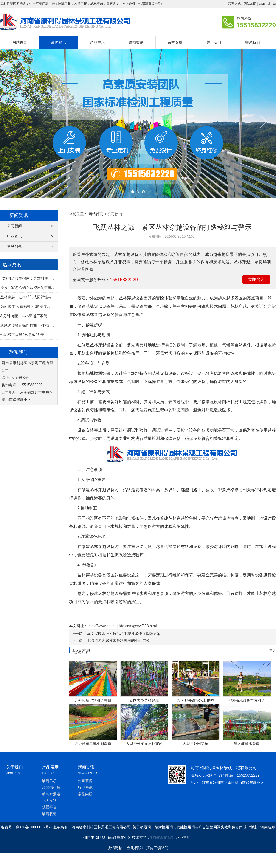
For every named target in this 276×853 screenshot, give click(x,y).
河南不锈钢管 (157, 848)
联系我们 (252, 42)
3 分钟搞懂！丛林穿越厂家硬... (25, 316)
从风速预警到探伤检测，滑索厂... (27, 325)
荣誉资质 (175, 42)
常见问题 (30, 247)
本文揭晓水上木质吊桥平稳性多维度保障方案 (124, 634)
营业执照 (183, 837)
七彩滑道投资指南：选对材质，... (27, 278)
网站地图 (250, 4)
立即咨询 (256, 279)
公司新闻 (30, 226)
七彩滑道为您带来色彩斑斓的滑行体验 (118, 640)
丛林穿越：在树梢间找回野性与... (27, 297)
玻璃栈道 (49, 814)
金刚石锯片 (136, 848)
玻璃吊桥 (49, 781)
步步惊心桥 (51, 787)
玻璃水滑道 (51, 794)
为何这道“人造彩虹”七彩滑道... (25, 306)
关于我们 (213, 42)
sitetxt (271, 4)
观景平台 (49, 807)
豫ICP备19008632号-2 (34, 827)
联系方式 (234, 4)
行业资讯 (30, 236)
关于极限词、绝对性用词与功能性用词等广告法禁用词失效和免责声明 (189, 827)
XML (262, 4)
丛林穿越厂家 (242, 306)
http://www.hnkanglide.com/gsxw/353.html (122, 626)
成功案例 (136, 42)
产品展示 (97, 42)
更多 (272, 651)
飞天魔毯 (49, 801)
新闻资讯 (58, 42)
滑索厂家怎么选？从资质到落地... (27, 288)
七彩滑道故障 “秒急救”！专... (23, 335)
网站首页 (19, 42)
